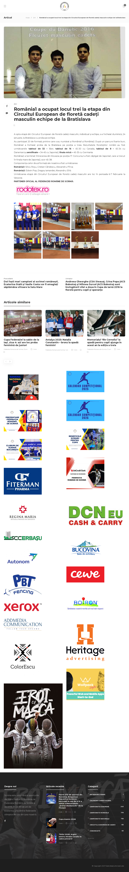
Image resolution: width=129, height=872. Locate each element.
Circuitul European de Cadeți (107, 825)
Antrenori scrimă (107, 794)
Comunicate (107, 831)
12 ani (109, 349)
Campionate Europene (57, 333)
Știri (34, 18)
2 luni (61, 823)
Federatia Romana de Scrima (13, 349)
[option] (23, 332)
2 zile (60, 812)
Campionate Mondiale (107, 813)
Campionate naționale (107, 819)
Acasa (28, 18)
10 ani (26, 349)
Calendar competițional (107, 801)
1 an (67, 350)
